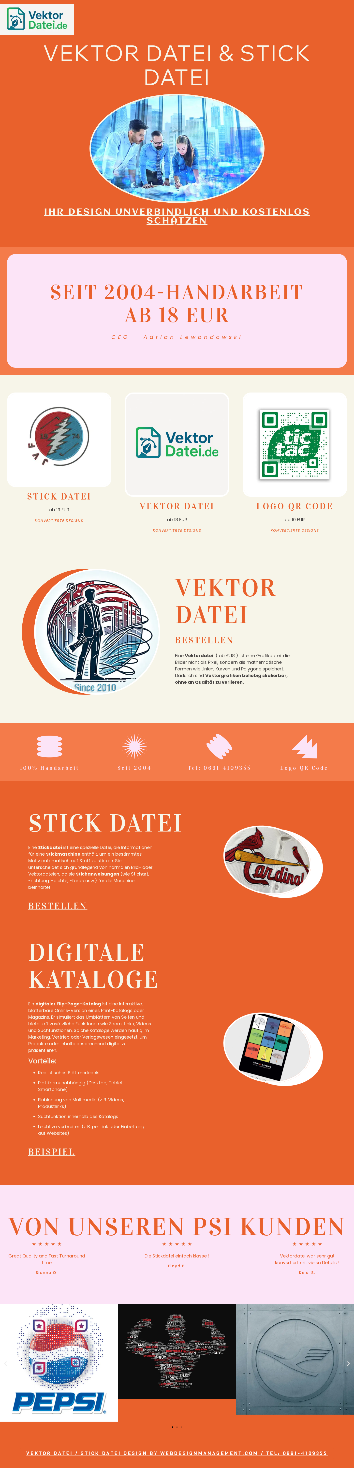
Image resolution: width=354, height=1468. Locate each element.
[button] (5, 1365)
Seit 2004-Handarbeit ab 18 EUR (177, 304)
